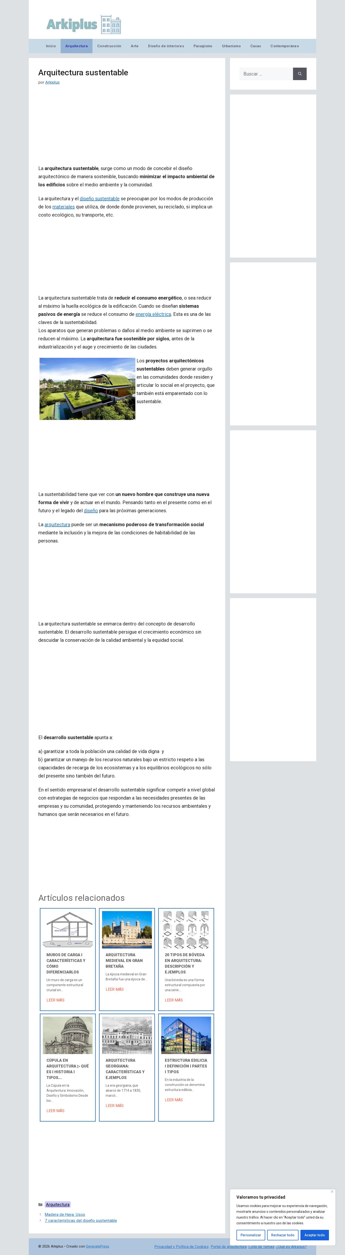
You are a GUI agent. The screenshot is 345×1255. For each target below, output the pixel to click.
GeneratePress (97, 1246)
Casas (255, 46)
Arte (134, 46)
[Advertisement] (127, 128)
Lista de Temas (261, 1246)
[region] (282, 1217)
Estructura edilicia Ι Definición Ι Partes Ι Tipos (186, 1066)
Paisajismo (203, 46)
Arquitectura (76, 46)
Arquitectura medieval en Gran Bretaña (124, 961)
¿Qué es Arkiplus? (291, 1246)
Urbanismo (231, 46)
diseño (91, 510)
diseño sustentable (100, 198)
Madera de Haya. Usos (65, 1214)
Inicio (51, 46)
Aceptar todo (315, 1235)
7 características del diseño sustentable (81, 1220)
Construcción (109, 46)
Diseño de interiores (166, 46)
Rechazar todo (282, 1235)
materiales (63, 207)
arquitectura (57, 524)
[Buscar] (300, 74)
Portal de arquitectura (229, 1246)
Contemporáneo (284, 46)
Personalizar (251, 1235)
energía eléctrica (153, 314)
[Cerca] (332, 1191)
